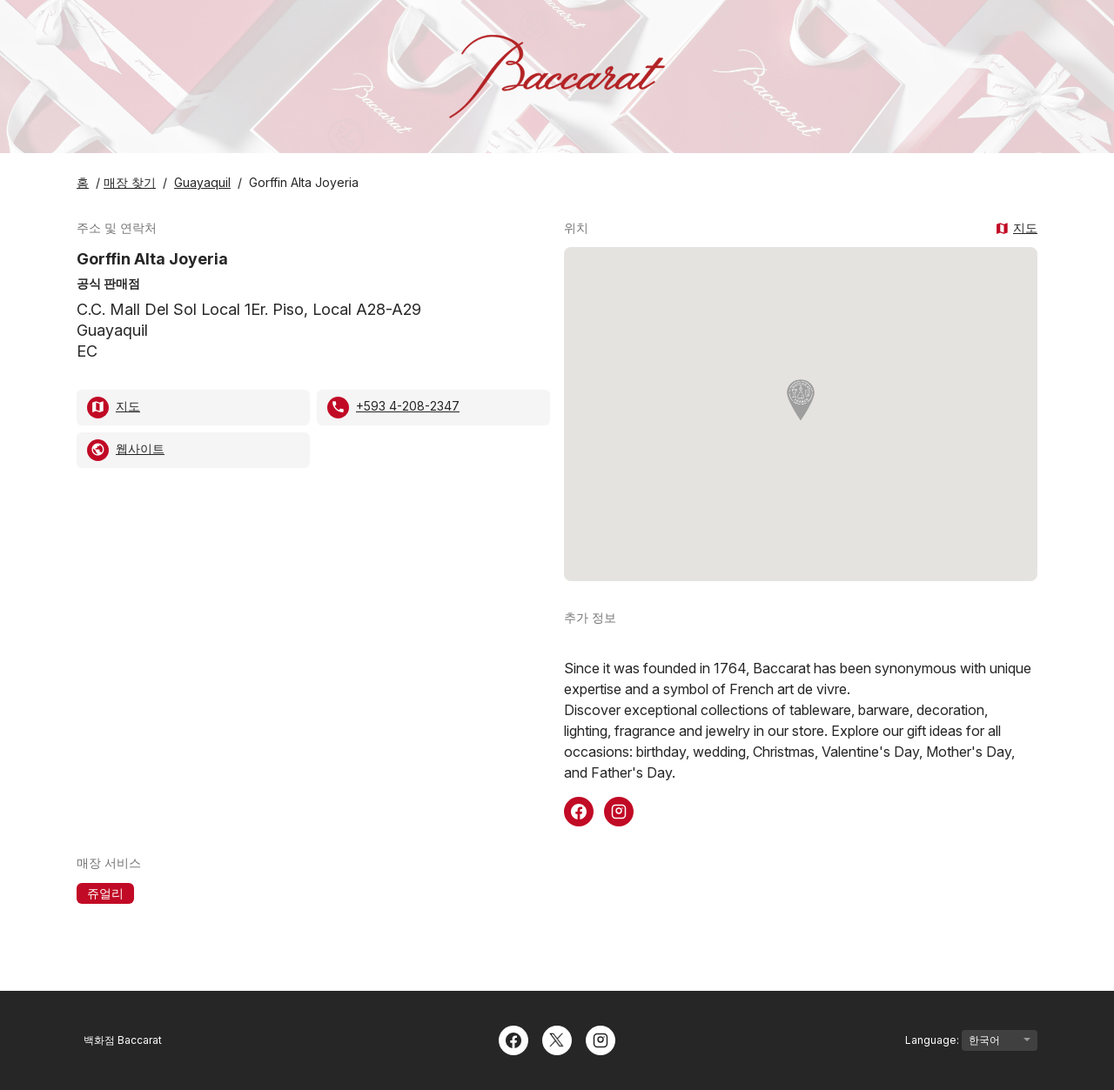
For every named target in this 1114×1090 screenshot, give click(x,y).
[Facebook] (513, 1038)
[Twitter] (557, 1038)
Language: (971, 1040)
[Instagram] (600, 1038)
